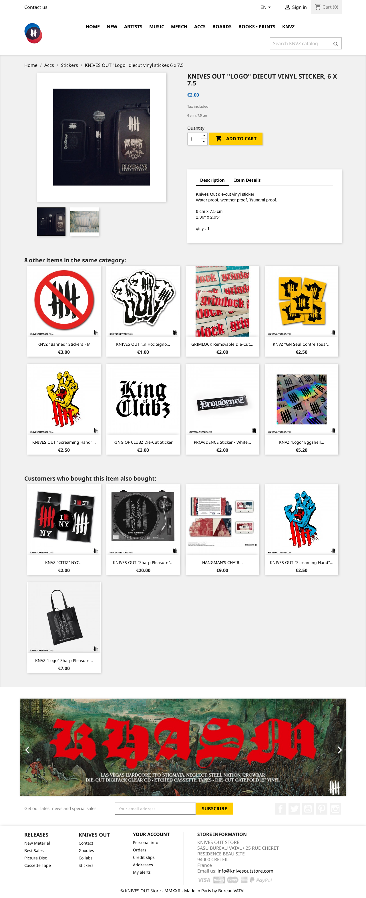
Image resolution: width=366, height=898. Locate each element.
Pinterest (321, 809)
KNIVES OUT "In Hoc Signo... (143, 344)
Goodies (86, 850)
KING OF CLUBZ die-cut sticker (143, 442)
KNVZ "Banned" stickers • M (64, 344)
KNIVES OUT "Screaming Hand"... (64, 442)
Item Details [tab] (247, 180)
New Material (37, 843)
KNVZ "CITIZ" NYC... (64, 562)
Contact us (35, 7)
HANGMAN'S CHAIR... (222, 562)
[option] (183, 747)
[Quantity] (194, 139)
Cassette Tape (37, 865)
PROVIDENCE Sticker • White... (222, 442)
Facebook (280, 809)
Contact (86, 843)
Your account (151, 834)
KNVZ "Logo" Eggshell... (301, 442)
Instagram (335, 809)
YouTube (308, 809)
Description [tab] (212, 180)
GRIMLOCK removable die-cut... (222, 344)
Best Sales (34, 850)
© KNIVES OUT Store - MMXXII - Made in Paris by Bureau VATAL (183, 890)
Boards (222, 26)
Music (156, 26)
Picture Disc (35, 858)
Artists (133, 26)
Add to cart (235, 139)
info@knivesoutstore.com (245, 871)
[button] (44, 747)
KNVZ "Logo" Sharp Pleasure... (64, 660)
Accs (200, 26)
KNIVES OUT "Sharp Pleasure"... (143, 562)
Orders (139, 850)
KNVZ (288, 26)
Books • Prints (256, 26)
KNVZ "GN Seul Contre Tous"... (302, 344)
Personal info (145, 842)
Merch (179, 26)
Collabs (86, 858)
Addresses (143, 864)
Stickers (86, 865)
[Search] (306, 43)
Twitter (294, 809)
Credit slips (144, 857)
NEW (112, 26)
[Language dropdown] (266, 7)
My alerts (142, 872)
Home (93, 26)
